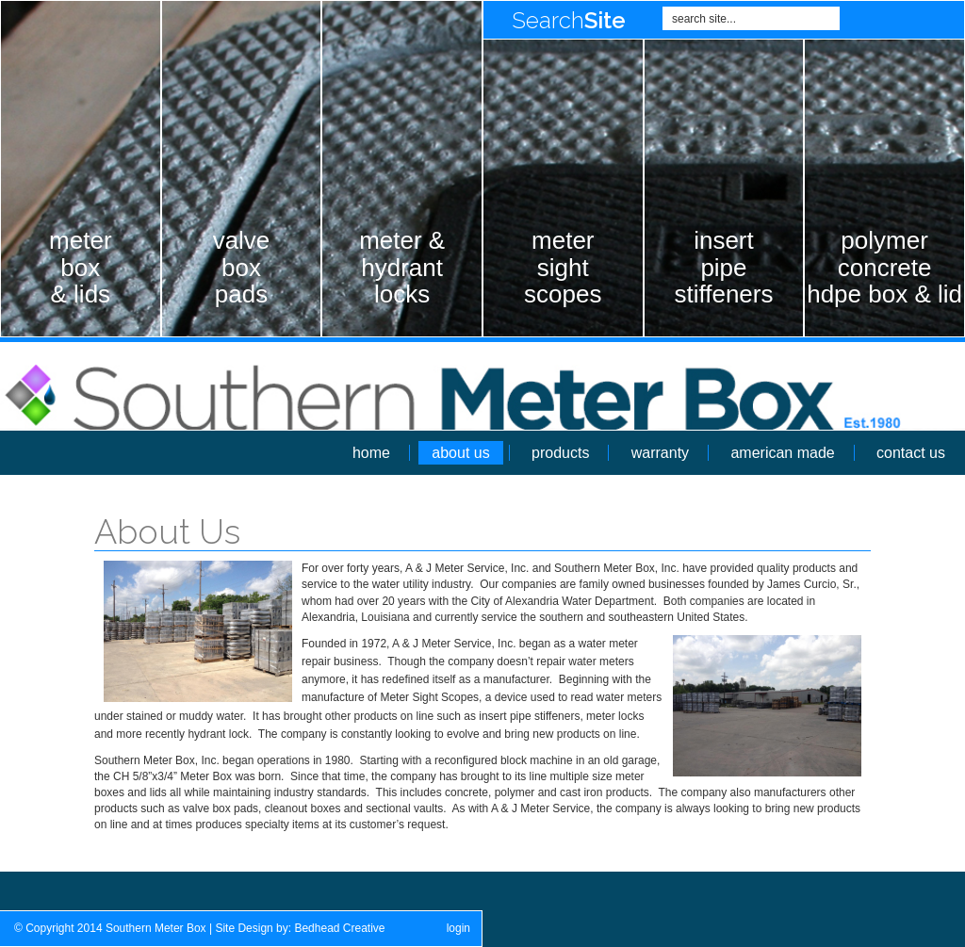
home (371, 453)
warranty (660, 453)
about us (460, 453)
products (560, 453)
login (458, 928)
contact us (910, 453)
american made (782, 453)
